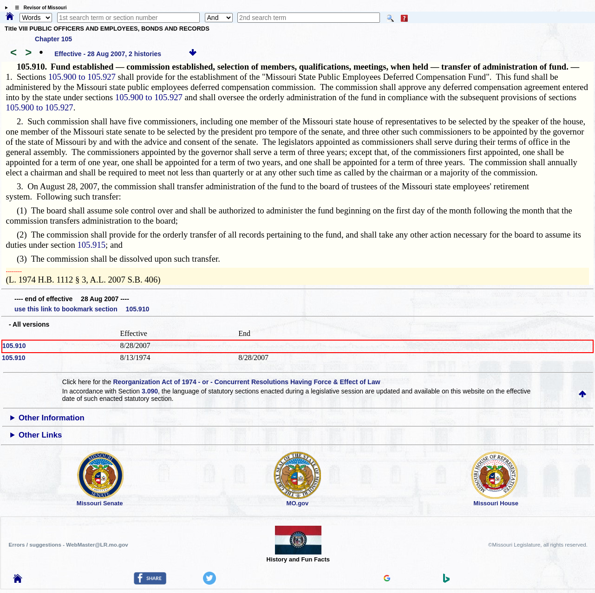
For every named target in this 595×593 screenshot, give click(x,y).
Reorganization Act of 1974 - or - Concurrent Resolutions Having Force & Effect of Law (246, 382)
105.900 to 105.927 (82, 77)
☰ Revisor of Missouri (38, 7)
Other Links (40, 435)
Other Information (52, 417)
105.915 (91, 245)
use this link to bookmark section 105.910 (81, 309)
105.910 (14, 345)
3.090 (150, 391)
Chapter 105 (53, 39)
